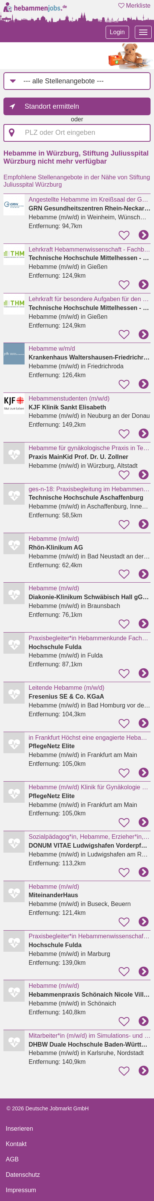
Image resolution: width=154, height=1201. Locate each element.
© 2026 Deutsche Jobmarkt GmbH (48, 1108)
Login (117, 32)
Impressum (21, 1190)
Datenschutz (23, 1174)
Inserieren (19, 1128)
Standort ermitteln (52, 106)
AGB (12, 1159)
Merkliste (134, 5)
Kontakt (16, 1144)
